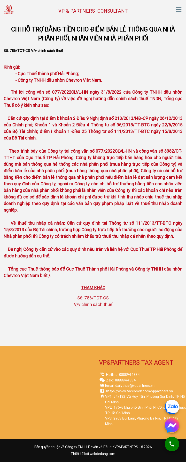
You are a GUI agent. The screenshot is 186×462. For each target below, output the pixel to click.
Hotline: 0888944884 (122, 374)
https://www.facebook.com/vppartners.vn (139, 391)
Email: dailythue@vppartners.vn (130, 385)
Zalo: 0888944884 (120, 380)
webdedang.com (102, 454)
